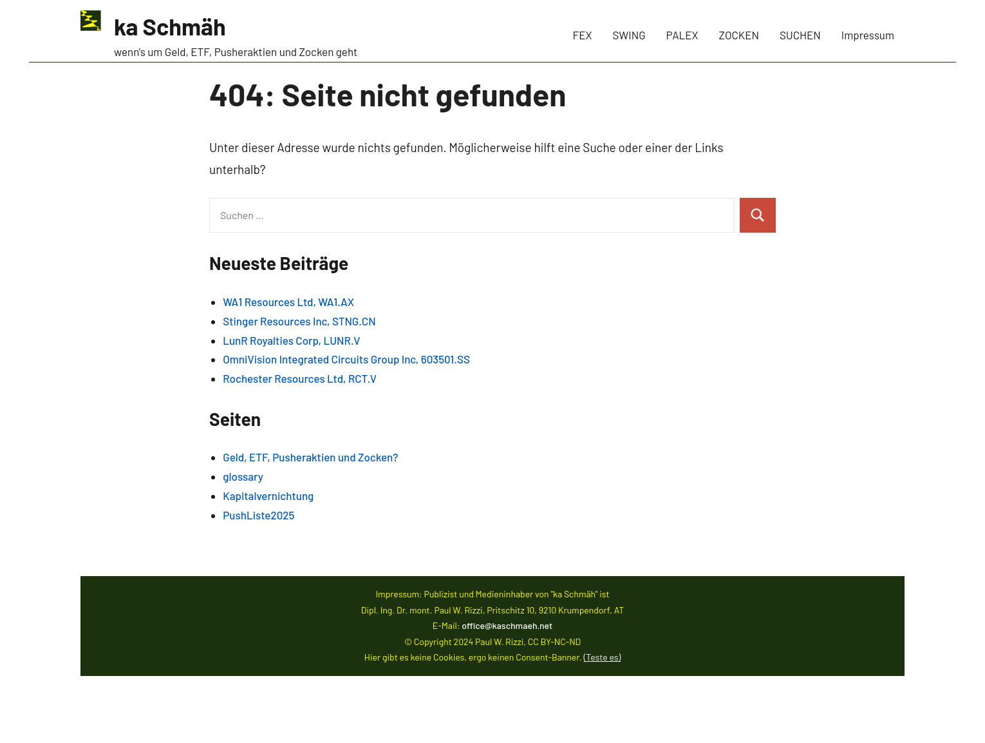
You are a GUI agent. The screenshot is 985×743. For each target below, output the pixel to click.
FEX (582, 34)
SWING (629, 34)
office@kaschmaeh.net (507, 625)
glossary (243, 476)
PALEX (682, 34)
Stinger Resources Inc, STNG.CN (299, 320)
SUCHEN (800, 34)
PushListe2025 (258, 514)
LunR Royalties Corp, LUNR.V (291, 340)
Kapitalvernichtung (268, 495)
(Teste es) (602, 656)
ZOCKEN (739, 34)
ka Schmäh (170, 26)
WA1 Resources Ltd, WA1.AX (288, 301)
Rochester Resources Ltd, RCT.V (300, 378)
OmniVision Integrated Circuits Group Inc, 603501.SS (346, 358)
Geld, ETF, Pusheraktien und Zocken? (310, 456)
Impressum (867, 34)
